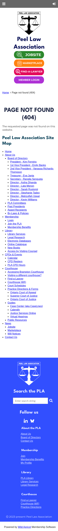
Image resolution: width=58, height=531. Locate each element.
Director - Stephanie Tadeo (25, 192)
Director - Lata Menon (22, 186)
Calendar (13, 258)
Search (51, 400)
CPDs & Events (13, 254)
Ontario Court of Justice (23, 299)
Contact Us (11, 337)
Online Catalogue (17, 244)
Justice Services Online (23, 313)
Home (5, 92)
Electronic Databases (19, 241)
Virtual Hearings (19, 316)
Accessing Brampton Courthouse (26, 272)
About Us (10, 155)
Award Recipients (17, 210)
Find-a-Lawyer (15, 278)
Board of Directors (18, 158)
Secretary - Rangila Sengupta (26, 179)
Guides (11, 302)
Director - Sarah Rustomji (24, 189)
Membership (12, 216)
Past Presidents (16, 206)
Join (23, 456)
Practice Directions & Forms (23, 289)
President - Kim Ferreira (23, 161)
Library (9, 230)
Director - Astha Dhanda (23, 182)
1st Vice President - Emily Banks (28, 165)
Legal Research (16, 237)
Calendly (15, 309)
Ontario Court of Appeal (23, 292)
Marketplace (14, 330)
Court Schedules (17, 285)
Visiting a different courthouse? (24, 275)
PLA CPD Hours (16, 265)
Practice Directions (31, 507)
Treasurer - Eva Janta (22, 175)
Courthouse (11, 268)
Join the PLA (15, 223)
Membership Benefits (19, 227)
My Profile (26, 463)
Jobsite (11, 327)
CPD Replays (15, 261)
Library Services (16, 234)
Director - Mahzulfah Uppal (25, 196)
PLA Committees (17, 203)
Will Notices (14, 333)
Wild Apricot (24, 527)
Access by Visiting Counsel (22, 251)
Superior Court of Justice (23, 296)
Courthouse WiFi (17, 282)
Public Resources (17, 320)
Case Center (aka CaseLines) (26, 306)
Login (11, 220)
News (8, 323)
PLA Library (27, 478)
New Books (14, 247)
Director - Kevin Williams (23, 199)
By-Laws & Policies (18, 213)
